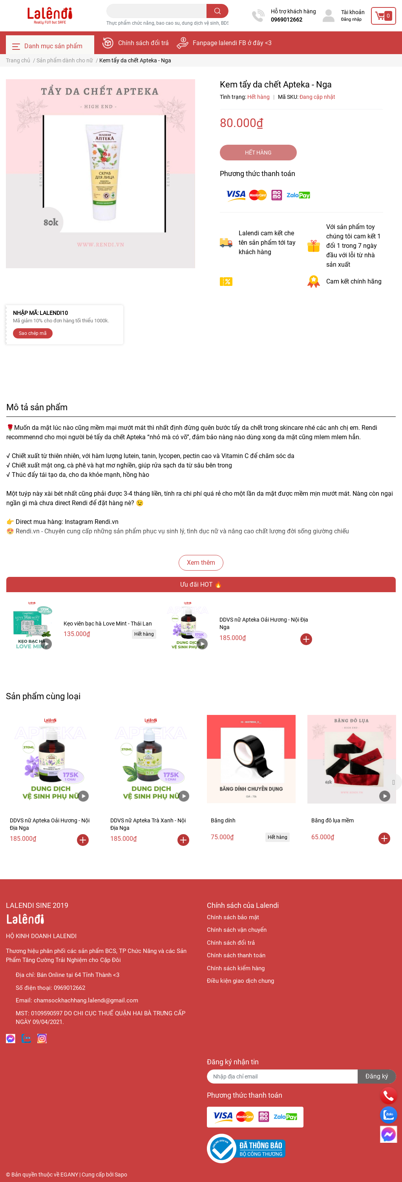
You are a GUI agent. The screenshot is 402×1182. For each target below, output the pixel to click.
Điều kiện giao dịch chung (240, 980)
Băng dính (223, 820)
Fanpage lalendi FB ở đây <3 (232, 43)
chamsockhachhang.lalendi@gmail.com (86, 1000)
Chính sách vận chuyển (237, 929)
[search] (217, 11)
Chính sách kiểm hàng (236, 968)
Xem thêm (201, 562)
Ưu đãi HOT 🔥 (201, 584)
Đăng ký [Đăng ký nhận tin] (376, 1076)
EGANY (69, 1174)
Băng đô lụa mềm (332, 820)
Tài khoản (353, 12)
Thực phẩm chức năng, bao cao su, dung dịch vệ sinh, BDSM (170, 23)
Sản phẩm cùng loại (43, 696)
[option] (50, 782)
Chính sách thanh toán (236, 955)
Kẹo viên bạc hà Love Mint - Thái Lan (108, 623)
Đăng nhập (351, 19)
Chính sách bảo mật (233, 917)
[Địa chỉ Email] (301, 1076)
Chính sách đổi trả (143, 43)
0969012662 (286, 19)
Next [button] (393, 782)
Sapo (121, 1174)
